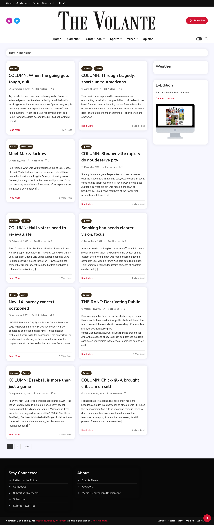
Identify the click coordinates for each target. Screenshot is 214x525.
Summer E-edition (165, 98)
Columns (87, 68)
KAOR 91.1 (88, 486)
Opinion (36, 3)
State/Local (48, 3)
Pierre (13, 147)
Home (57, 39)
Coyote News (90, 480)
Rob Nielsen (41, 89)
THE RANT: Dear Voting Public (112, 302)
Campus (10, 3)
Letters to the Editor (25, 480)
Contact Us (20, 486)
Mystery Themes (100, 521)
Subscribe (197, 20)
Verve (28, 3)
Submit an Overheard (25, 493)
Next (27, 446)
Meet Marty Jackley (28, 154)
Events (13, 295)
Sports (19, 3)
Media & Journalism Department (101, 493)
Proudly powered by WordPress (52, 521)
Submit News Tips (24, 505)
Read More (14, 130)
